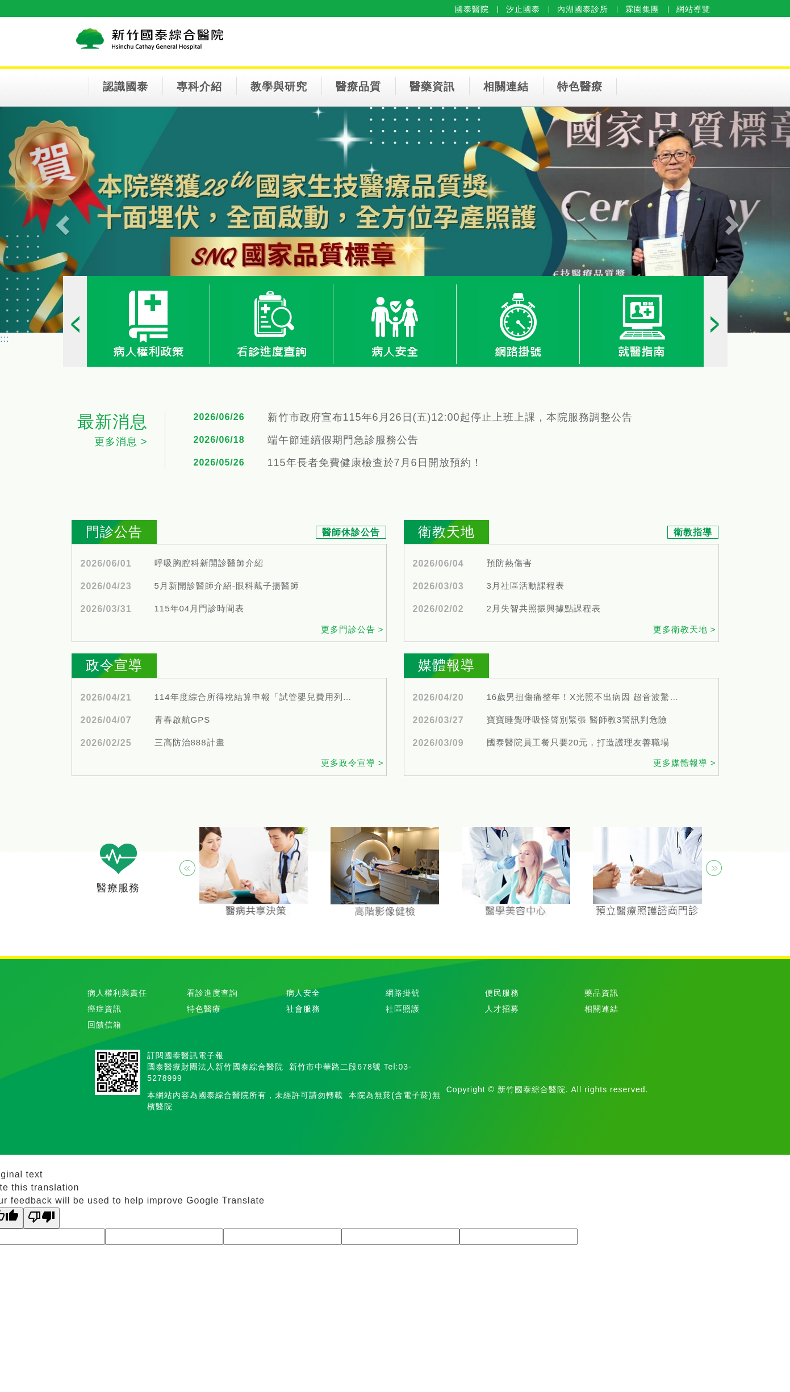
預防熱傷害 (509, 563)
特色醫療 (580, 87)
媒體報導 (446, 665)
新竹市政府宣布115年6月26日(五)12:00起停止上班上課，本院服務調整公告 (450, 417)
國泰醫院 (472, 9)
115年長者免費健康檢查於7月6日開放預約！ (374, 463)
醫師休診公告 (351, 532)
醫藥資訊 (432, 87)
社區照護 (403, 1008)
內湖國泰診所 (582, 9)
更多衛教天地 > (684, 629)
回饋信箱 (104, 1024)
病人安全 (303, 992)
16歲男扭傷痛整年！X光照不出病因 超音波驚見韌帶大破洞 (586, 697)
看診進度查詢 (212, 992)
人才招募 (502, 1008)
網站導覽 (693, 9)
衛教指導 (693, 532)
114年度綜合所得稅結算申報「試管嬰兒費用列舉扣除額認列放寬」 (253, 697)
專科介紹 (199, 87)
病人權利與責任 (117, 992)
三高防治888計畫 (189, 742)
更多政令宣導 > (352, 763)
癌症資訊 (104, 1008)
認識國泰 (125, 87)
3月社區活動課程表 (526, 585)
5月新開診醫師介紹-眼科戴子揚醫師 (226, 585)
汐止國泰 (523, 9)
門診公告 (114, 531)
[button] (59, 220)
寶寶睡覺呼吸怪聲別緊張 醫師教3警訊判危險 (577, 719)
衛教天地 (446, 531)
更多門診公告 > (352, 629)
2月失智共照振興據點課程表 (544, 608)
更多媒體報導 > (684, 763)
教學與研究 (278, 87)
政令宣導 (114, 665)
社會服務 (303, 1008)
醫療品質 (358, 87)
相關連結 (506, 87)
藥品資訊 (601, 992)
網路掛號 (403, 992)
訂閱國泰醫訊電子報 (185, 1055)
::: (4, 338)
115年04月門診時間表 (199, 608)
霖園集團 (642, 9)
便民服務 (502, 992)
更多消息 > (121, 441)
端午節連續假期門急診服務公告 (343, 440)
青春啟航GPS (182, 719)
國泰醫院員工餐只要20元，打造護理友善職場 (578, 742)
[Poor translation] (41, 1218)
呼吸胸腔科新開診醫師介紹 (209, 563)
